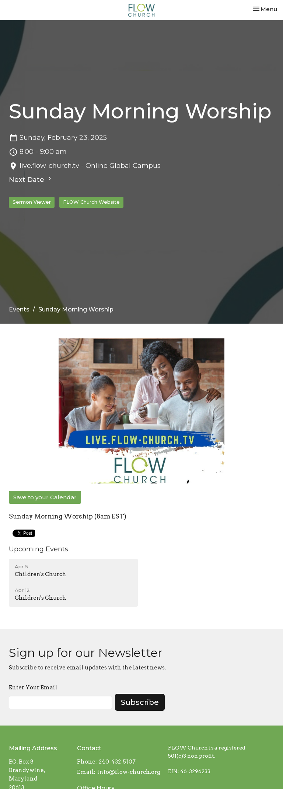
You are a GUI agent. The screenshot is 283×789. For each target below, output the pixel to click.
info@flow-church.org (128, 772)
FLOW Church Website (91, 202)
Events (19, 309)
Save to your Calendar (45, 497)
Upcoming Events (38, 549)
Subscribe (140, 702)
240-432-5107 (117, 761)
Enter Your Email (33, 687)
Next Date (31, 179)
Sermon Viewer (32, 202)
